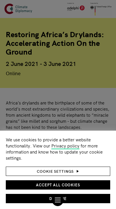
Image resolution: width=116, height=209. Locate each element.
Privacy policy (65, 146)
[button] (58, 171)
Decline (58, 198)
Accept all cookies (58, 185)
